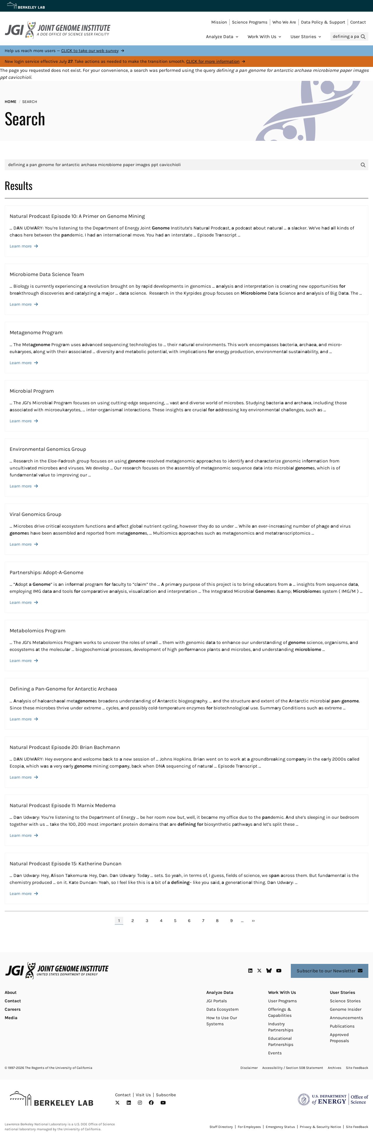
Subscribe (166, 1094)
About (11, 992)
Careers (13, 1009)
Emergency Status (280, 1127)
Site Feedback (357, 1068)
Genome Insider (345, 1009)
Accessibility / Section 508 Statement (292, 1068)
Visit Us (143, 1094)
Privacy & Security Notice (320, 1127)
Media (11, 1017)
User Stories (303, 36)
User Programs (282, 1000)
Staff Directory (221, 1127)
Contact (358, 22)
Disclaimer (249, 1068)
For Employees (249, 1127)
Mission (219, 22)
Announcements (346, 1017)
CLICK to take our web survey (90, 50)
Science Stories (345, 1000)
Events (275, 1053)
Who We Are (284, 22)
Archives (334, 1068)
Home (10, 101)
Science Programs (250, 22)
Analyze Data (219, 36)
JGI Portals (216, 1000)
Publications (342, 1026)
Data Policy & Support (323, 22)
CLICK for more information (213, 61)
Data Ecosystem (222, 1009)
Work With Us (262, 36)
